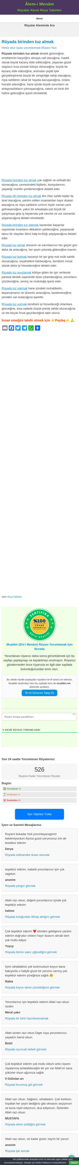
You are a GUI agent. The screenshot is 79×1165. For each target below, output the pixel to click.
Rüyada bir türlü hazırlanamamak (26, 1018)
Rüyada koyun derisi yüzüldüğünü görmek (32, 987)
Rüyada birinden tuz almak (28, 41)
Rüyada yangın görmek (20, 886)
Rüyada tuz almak (13, 245)
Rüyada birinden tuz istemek (20, 225)
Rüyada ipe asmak (17, 1151)
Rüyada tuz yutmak (14, 304)
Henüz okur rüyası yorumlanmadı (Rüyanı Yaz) (29, 47)
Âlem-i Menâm (39, 4)
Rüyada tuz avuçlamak (16, 272)
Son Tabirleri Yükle (39, 814)
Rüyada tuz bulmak (14, 256)
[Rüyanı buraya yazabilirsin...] (39, 717)
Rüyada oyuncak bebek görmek (25, 1049)
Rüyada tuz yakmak (14, 288)
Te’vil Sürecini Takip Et (39, 693)
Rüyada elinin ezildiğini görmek (25, 1124)
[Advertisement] (39, 137)
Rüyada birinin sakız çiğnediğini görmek (31, 952)
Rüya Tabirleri (14, 597)
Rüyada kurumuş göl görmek (24, 1084)
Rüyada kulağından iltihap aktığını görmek (32, 916)
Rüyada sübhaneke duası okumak (27, 855)
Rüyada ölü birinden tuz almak (21, 196)
